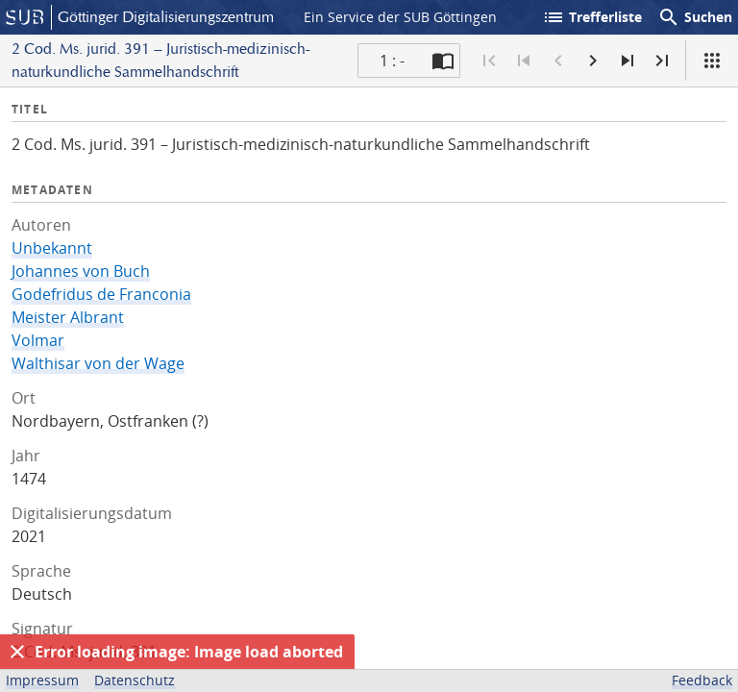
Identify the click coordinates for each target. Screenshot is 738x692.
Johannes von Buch (81, 271)
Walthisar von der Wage (98, 363)
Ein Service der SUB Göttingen (400, 17)
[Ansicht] (712, 60)
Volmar (38, 340)
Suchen (694, 17)
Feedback (702, 680)
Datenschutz (134, 680)
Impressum (42, 680)
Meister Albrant (68, 317)
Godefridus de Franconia (101, 294)
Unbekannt (52, 248)
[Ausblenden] (17, 651)
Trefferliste (592, 17)
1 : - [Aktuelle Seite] (392, 60)
